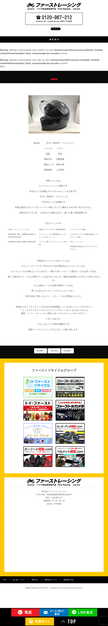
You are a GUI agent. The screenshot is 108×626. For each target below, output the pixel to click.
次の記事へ (67, 385)
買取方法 (54, 60)
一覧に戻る (54, 385)
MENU (54, 39)
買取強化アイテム (54, 67)
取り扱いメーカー (54, 53)
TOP (54, 46)
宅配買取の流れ (54, 74)
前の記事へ (40, 385)
